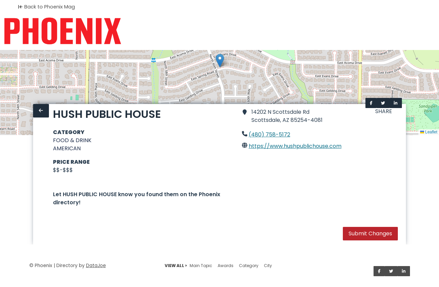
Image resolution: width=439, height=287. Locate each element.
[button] (220, 61)
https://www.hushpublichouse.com (295, 146)
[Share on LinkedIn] (395, 103)
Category (248, 265)
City (268, 265)
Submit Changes (370, 233)
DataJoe (96, 265)
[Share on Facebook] (371, 103)
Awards (226, 265)
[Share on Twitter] (383, 103)
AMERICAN (67, 148)
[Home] (62, 31)
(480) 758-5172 (269, 134)
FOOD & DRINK (72, 140)
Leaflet (428, 132)
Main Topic (201, 265)
